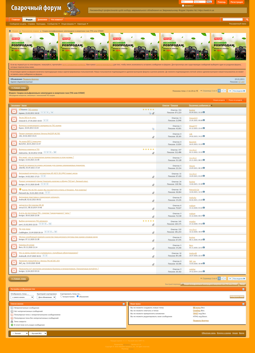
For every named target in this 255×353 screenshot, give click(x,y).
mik (20, 136)
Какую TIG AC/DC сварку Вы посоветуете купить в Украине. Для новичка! (54, 190)
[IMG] (195, 313)
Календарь (41, 24)
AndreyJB (22, 199)
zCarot (131, 349)
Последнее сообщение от (201, 105)
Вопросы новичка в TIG (29, 149)
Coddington (23, 232)
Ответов (165, 105)
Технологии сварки (30, 31)
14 (55, 232)
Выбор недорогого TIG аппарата (33, 221)
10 (180, 190)
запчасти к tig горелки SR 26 (31, 205)
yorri (21, 224)
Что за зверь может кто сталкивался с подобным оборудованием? (48, 253)
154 (179, 110)
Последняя (239, 91)
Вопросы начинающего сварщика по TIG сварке (40, 125)
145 (179, 221)
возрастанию (67, 296)
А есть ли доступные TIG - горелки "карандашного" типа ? (44, 213)
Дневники (42, 20)
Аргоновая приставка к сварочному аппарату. (39, 197)
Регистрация (237, 2)
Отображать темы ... (20, 294)
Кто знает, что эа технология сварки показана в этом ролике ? (46, 157)
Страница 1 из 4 (210, 90)
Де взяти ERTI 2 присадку (30, 141)
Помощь (222, 2)
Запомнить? (188, 6)
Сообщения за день (18, 24)
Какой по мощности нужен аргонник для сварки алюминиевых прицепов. (52, 165)
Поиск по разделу (235, 100)
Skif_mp (22, 263)
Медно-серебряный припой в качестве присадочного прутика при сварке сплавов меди (58, 237)
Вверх (242, 284)
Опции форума (67, 24)
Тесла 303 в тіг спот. (27, 117)
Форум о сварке (224, 333)
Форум (29, 20)
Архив (235, 333)
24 (180, 182)
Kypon (21, 128)
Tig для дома (24, 229)
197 (179, 150)
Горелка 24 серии (26, 245)
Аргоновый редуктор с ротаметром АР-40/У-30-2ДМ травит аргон (48, 173)
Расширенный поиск (237, 24)
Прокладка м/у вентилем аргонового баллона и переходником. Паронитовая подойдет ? (59, 268)
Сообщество (52, 24)
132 (179, 229)
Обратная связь (209, 333)
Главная (16, 20)
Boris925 (22, 144)
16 (52, 112)
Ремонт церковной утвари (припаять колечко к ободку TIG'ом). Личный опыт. (53, 181)
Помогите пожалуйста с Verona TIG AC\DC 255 (39, 260)
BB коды (197, 307)
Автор (24, 105)
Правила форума (31, 79)
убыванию (82, 296)
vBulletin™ (127, 344)
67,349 (241, 82)
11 (180, 118)
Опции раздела (219, 100)
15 (180, 174)
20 (55, 152)
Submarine (23, 153)
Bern (21, 247)
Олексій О (23, 121)
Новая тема (18, 87)
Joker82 (22, 168)
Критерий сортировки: (47, 294)
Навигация (81, 24)
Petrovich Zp (24, 193)
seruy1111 (23, 207)
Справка (31, 24)
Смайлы (197, 310)
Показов (174, 105)
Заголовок (15, 105)
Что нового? (57, 20)
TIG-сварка (33, 109)
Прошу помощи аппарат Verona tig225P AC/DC (39, 133)
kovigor (22, 160)
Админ (14, 82)
